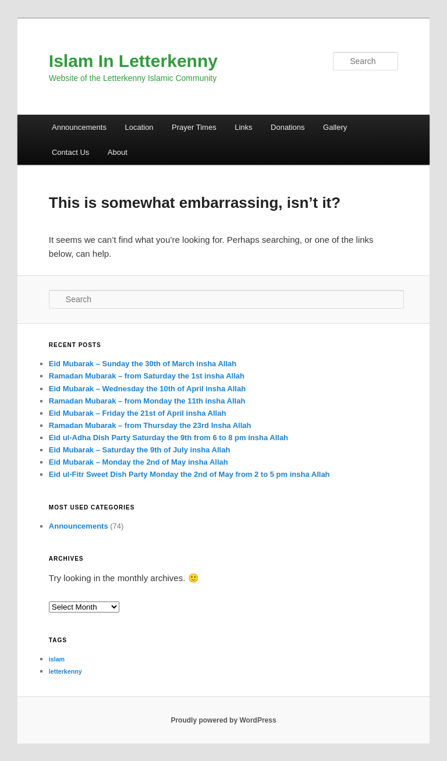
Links (243, 127)
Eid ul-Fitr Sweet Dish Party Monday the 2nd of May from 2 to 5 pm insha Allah (189, 474)
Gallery (335, 127)
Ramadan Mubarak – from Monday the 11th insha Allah (147, 401)
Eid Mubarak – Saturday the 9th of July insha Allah (139, 449)
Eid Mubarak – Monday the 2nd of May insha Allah (138, 462)
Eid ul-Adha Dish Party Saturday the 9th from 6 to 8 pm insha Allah (168, 437)
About (117, 152)
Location (139, 127)
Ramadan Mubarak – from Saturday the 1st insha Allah (146, 375)
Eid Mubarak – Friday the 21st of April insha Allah (137, 413)
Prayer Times (194, 127)
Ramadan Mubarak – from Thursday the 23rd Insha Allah (150, 425)
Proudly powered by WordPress (223, 720)
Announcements (79, 127)
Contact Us (70, 152)
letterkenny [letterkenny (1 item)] (65, 671)
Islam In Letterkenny (133, 60)
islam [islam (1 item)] (57, 659)
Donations (288, 127)
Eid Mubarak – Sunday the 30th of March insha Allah (142, 363)
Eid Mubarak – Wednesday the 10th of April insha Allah (147, 388)
